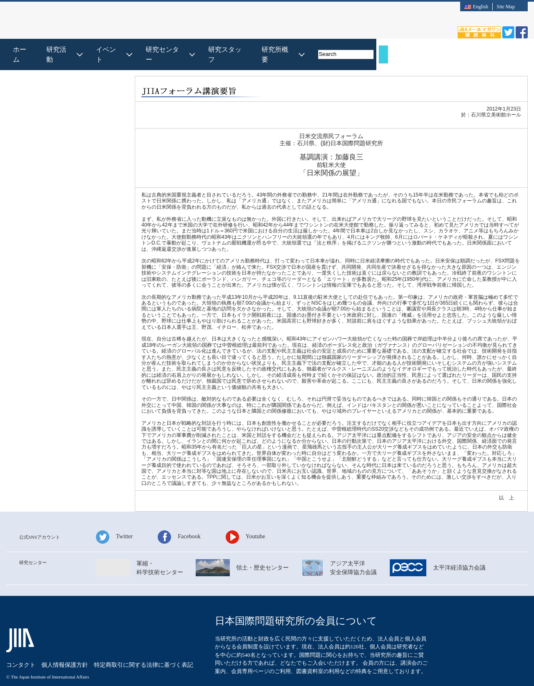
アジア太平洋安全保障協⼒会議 (353, 557)
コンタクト (20, 645)
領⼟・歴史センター (262, 558)
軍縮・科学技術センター (159, 557)
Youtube (255, 526)
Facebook (189, 526)
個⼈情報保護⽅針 (64, 645)
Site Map (505, 7)
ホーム (162, 49)
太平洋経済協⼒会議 (459, 558)
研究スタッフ (368, 49)
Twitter (124, 526)
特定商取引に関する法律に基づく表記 (143, 645)
